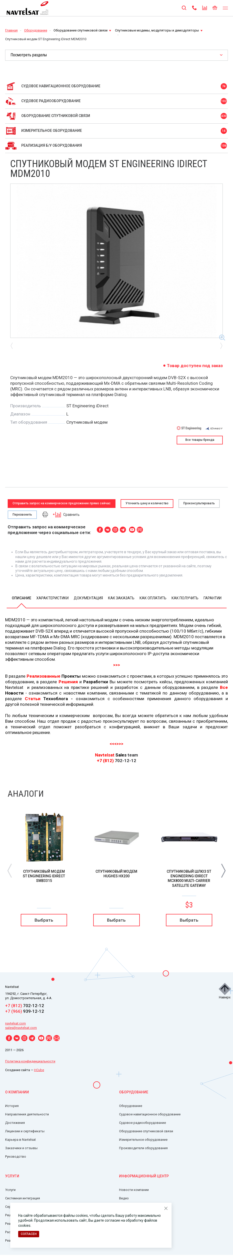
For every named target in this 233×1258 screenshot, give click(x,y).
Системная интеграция (22, 1198)
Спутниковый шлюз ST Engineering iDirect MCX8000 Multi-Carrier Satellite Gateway (189, 878)
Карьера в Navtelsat (20, 1140)
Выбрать (44, 920)
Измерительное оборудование (143, 1140)
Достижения (15, 1123)
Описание (21, 598)
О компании (17, 1092)
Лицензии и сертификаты (25, 1131)
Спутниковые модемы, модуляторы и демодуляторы (159, 30)
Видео (124, 1198)
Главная (11, 30)
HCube (39, 1070)
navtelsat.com (15, 1023)
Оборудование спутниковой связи (82, 30)
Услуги (12, 1176)
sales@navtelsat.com (21, 1028)
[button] (223, 870)
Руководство (15, 1156)
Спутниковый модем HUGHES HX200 (116, 873)
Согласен (29, 1234)
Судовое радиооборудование (142, 1123)
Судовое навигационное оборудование (150, 1114)
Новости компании (134, 1190)
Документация (88, 598)
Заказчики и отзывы (21, 1148)
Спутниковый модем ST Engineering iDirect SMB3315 (44, 876)
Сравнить (66, 514)
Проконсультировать (199, 503)
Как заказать (121, 598)
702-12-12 (24, 1005)
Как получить (185, 598)
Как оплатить (153, 598)
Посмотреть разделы (28, 54)
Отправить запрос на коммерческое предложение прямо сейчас (62, 503)
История (12, 1106)
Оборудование (35, 30)
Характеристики (52, 598)
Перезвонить (22, 514)
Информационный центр (144, 1176)
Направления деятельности (27, 1114)
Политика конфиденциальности (30, 1061)
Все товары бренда (199, 440)
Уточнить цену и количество (146, 503)
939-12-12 (24, 1011)
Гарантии (212, 598)
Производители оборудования (143, 1148)
